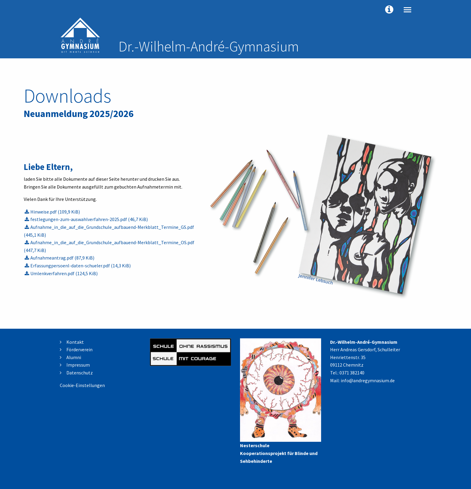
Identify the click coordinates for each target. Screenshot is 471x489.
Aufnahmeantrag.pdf (62, 258)
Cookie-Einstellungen (82, 385)
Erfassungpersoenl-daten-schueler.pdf (80, 266)
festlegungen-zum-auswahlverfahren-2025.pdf (89, 219)
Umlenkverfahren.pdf (64, 273)
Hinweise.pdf (55, 212)
